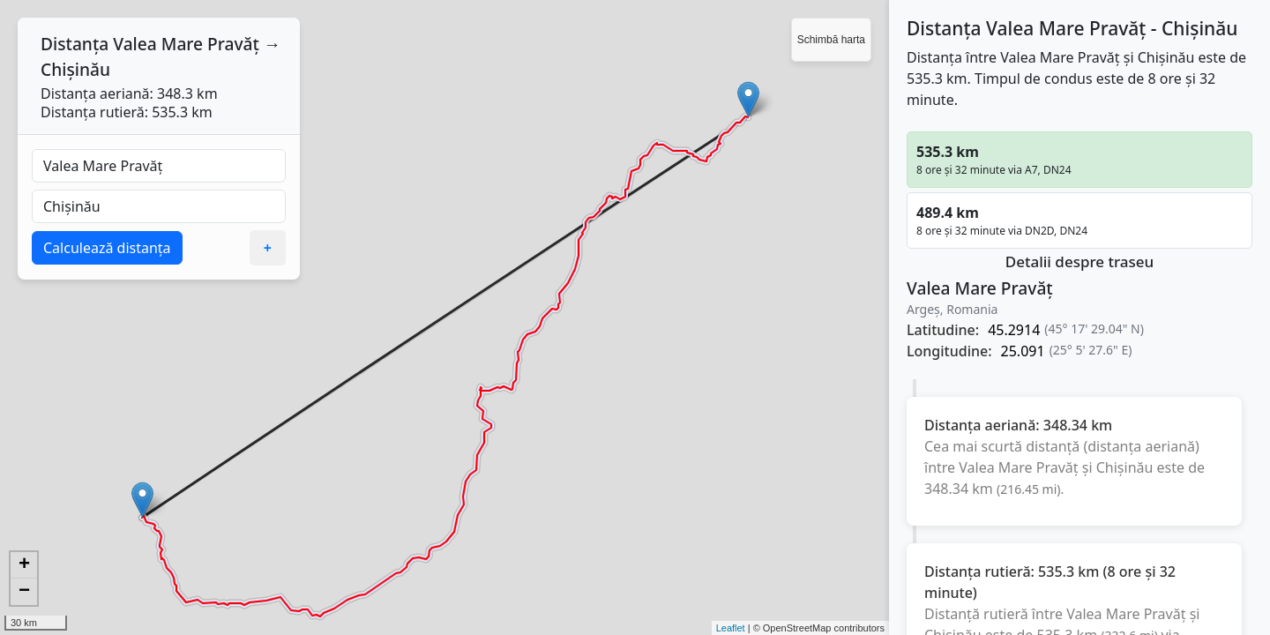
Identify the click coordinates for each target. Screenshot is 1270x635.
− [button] (24, 592)
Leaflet (730, 628)
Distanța (74, 44)
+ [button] (24, 565)
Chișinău (75, 69)
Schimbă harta (831, 40)
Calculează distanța (107, 248)
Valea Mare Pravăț (186, 44)
